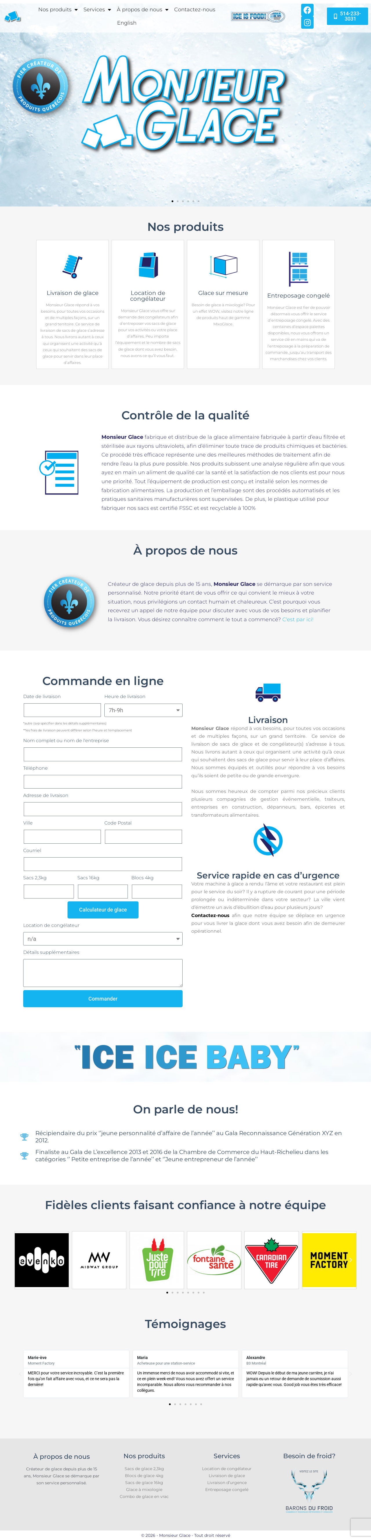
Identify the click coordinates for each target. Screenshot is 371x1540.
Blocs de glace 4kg (144, 1475)
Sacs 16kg (88, 877)
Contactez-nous (194, 9)
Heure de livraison (125, 696)
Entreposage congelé (226, 1489)
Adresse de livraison (45, 795)
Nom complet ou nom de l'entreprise (66, 740)
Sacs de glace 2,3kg (144, 1468)
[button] (6, 105)
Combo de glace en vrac (144, 1496)
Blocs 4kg (142, 877)
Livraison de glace (227, 1475)
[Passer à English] (126, 23)
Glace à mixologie (144, 1489)
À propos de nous (142, 9)
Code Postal (118, 823)
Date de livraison (42, 696)
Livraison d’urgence (227, 1482)
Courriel (32, 850)
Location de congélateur (51, 925)
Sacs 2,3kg (35, 877)
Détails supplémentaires (51, 952)
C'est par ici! (298, 619)
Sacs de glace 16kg (144, 1482)
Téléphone (35, 768)
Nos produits (58, 9)
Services (97, 9)
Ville (28, 823)
